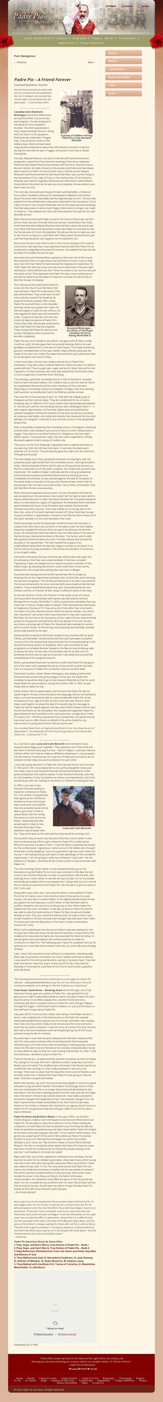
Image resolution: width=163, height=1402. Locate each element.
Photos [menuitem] (143, 1380)
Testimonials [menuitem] (86, 1380)
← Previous (20, 62)
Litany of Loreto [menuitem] (48, 1378)
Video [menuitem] (85, 1383)
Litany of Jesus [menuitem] (69, 1378)
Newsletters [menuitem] (103, 1380)
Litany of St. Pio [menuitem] (90, 1378)
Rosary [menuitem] (31, 1378)
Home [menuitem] (19, 1378)
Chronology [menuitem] (125, 1378)
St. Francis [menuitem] (30, 1380)
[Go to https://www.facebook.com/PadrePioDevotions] (73, 1369)
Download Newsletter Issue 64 (30, 84)
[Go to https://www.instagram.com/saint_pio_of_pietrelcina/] (83, 1369)
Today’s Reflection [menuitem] (124, 1380)
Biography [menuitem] (108, 1378)
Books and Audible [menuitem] (67, 1383)
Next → (92, 62)
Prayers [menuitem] (140, 1378)
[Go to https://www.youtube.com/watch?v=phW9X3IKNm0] (92, 1369)
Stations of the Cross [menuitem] (62, 1380)
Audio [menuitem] (44, 1380)
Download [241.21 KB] (26, 1344)
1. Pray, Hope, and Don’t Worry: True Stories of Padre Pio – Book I (51, 1244)
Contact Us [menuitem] (98, 1383)
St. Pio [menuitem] (17, 1380)
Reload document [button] (43, 1334)
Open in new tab (67, 1334)
